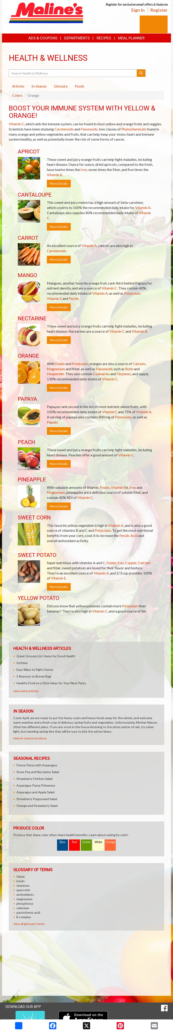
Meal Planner (131, 38)
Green (86, 842)
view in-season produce (30, 738)
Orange (110, 842)
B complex (23, 917)
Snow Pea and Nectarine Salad (37, 772)
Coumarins (101, 374)
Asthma (21, 663)
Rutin (129, 369)
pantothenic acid (28, 912)
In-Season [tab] (39, 86)
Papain (52, 422)
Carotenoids (64, 129)
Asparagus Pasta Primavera (35, 785)
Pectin (74, 298)
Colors (17, 95)
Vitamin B (118, 487)
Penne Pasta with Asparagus (36, 765)
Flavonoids (89, 129)
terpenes (23, 885)
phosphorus (24, 903)
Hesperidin (55, 374)
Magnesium (56, 369)
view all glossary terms (29, 924)
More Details (59, 183)
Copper (131, 563)
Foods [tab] (79, 86)
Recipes (104, 38)
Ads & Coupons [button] (42, 38)
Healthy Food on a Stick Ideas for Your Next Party (51, 683)
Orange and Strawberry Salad (37, 806)
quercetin (23, 890)
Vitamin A (54, 175)
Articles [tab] (18, 86)
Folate (60, 363)
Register (159, 10)
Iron (84, 169)
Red (74, 842)
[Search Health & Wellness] (73, 73)
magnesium (24, 899)
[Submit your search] (141, 73)
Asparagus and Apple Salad (35, 792)
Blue (62, 842)
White (98, 842)
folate (20, 876)
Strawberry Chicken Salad (34, 779)
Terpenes (124, 374)
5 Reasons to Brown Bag (33, 676)
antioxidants (25, 894)
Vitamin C (16, 124)
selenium (22, 908)
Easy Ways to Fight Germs (34, 669)
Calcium (139, 363)
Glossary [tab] (61, 86)
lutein (20, 881)
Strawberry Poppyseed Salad (36, 799)
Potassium (132, 293)
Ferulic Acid (128, 535)
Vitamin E (54, 298)
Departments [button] (77, 38)
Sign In (138, 10)
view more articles (26, 691)
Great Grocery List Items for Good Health (45, 656)
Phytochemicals (133, 129)
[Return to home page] (46, 12)
